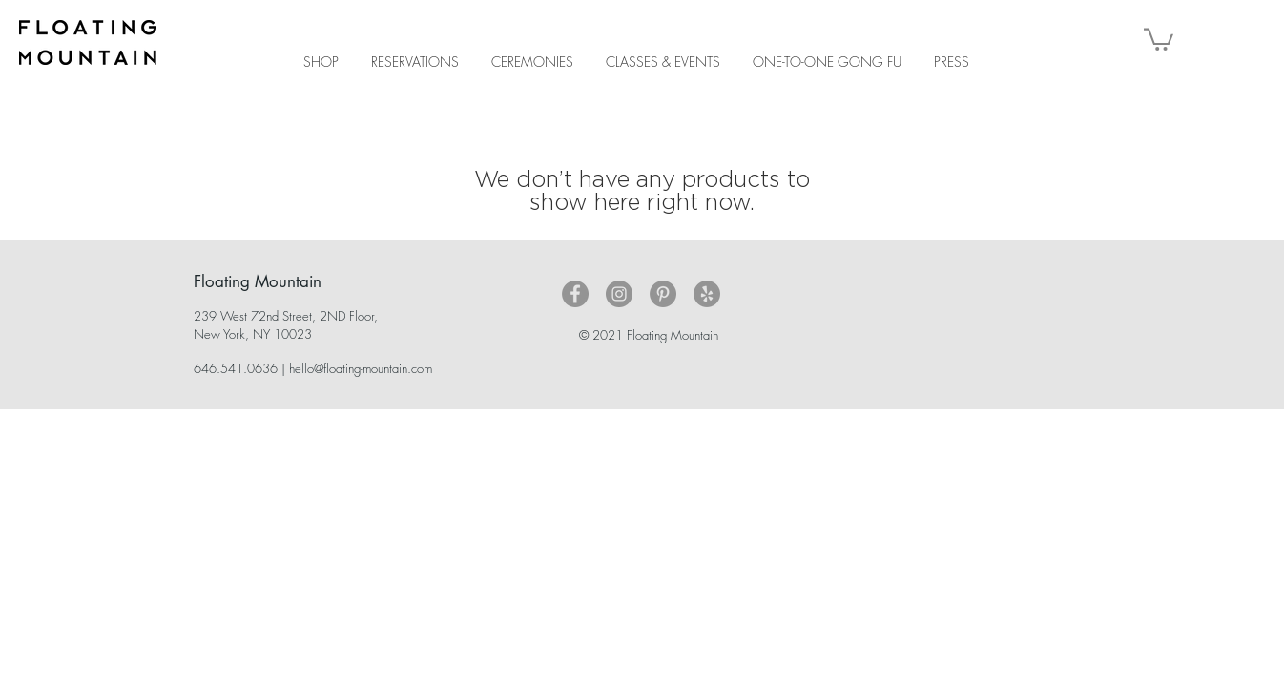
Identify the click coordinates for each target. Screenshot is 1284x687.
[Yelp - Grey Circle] (707, 294)
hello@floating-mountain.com (360, 368)
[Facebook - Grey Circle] (575, 294)
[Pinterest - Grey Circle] (663, 294)
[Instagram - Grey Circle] (619, 294)
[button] (1158, 38)
